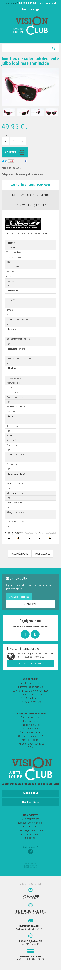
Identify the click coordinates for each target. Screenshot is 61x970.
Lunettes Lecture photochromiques (31, 690)
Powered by (30, 865)
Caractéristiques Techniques (31, 184)
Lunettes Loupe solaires (30, 686)
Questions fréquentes (30, 732)
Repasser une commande (30, 822)
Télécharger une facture (30, 830)
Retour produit (30, 826)
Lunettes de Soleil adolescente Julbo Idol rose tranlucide (30, 61)
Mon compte (47, 3)
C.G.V (30, 747)
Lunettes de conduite (30, 701)
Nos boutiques (30, 721)
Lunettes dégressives (30, 683)
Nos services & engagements (30, 195)
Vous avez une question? (30, 205)
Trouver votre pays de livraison (30, 663)
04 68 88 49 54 (27, 3)
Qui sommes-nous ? (30, 717)
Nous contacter (30, 837)
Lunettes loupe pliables (30, 694)
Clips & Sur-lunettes (31, 698)
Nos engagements (30, 728)
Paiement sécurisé (30, 724)
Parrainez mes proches (30, 834)
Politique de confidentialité (30, 743)
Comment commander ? (30, 736)
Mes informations (30, 819)
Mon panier (30, 9)
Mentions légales (30, 739)
